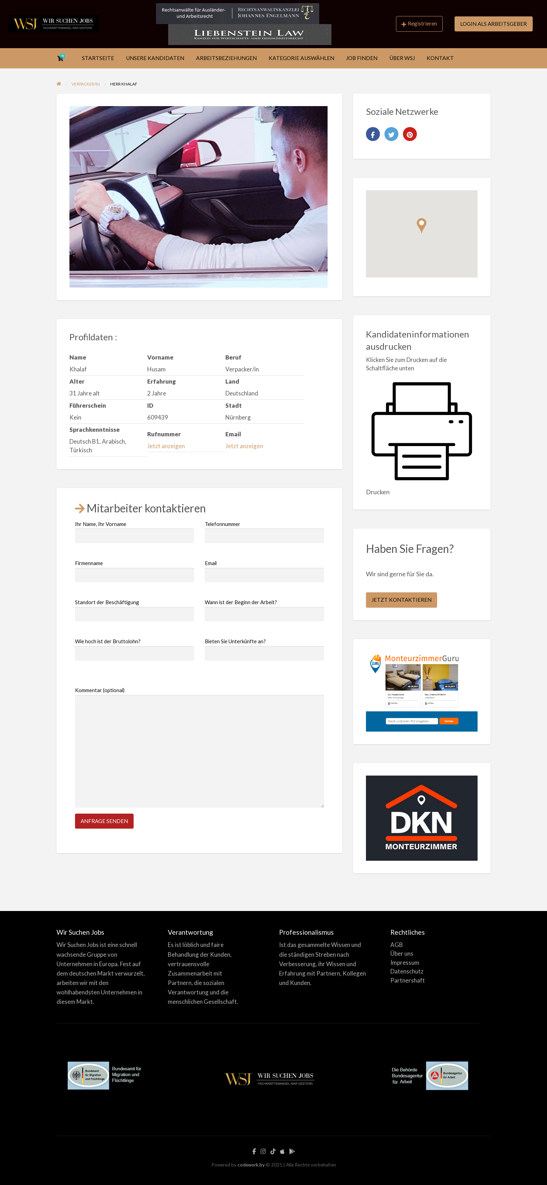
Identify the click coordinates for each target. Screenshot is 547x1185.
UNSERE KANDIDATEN (155, 58)
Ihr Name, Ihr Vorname (134, 532)
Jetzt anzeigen (166, 446)
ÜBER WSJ (402, 58)
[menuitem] (419, 24)
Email (264, 571)
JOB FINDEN (361, 58)
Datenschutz (407, 971)
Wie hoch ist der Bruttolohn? (134, 649)
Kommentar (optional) (199, 747)
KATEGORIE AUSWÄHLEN (301, 58)
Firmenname (134, 571)
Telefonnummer (264, 532)
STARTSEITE (98, 58)
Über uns (401, 953)
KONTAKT (440, 58)
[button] (421, 226)
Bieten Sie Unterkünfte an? (264, 649)
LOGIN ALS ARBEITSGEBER (493, 24)
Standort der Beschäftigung (134, 610)
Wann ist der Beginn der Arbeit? (264, 610)
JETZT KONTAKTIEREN (402, 600)
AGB (396, 945)
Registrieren (419, 23)
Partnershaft (407, 980)
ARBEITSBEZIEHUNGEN (226, 58)
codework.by (251, 1165)
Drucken (378, 492)
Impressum (404, 962)
